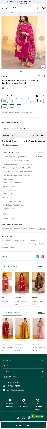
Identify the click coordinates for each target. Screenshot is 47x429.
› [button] (41, 38)
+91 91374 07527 (11, 382)
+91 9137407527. (38, 1)
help (5, 366)
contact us (9, 377)
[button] (21, 71)
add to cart (23, 425)
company (8, 360)
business (7, 371)
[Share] (44, 76)
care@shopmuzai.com (13, 390)
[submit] (39, 76)
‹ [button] (5, 38)
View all (41, 266)
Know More (42, 229)
